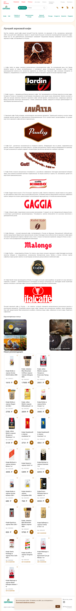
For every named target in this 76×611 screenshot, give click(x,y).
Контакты (69, 2)
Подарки (70, 16)
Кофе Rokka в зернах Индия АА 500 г (10, 404)
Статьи (30, 2)
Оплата (44, 2)
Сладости (57, 16)
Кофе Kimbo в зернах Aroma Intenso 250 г (10, 493)
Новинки (16, 2)
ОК (57, 606)
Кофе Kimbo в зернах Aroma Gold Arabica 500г (12, 373)
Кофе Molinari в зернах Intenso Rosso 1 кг (11, 464)
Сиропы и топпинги (17, 16)
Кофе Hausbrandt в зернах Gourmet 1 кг (43, 434)
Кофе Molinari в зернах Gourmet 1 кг (42, 464)
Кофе (4, 16)
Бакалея (63, 16)
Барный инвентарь (41, 16)
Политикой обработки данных (25, 602)
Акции (23, 2)
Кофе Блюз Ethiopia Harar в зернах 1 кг (42, 493)
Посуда (50, 16)
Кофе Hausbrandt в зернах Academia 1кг (27, 434)
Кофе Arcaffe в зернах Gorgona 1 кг (27, 555)
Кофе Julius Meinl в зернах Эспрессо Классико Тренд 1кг (42, 373)
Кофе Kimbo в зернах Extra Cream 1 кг (42, 404)
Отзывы (63, 2)
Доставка (37, 2)
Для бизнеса (6, 2)
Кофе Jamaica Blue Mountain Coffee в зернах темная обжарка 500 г (27, 373)
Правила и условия (51, 2)
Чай (9, 16)
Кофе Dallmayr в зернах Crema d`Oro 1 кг (42, 525)
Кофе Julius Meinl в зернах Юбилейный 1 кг (27, 404)
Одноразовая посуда (29, 16)
